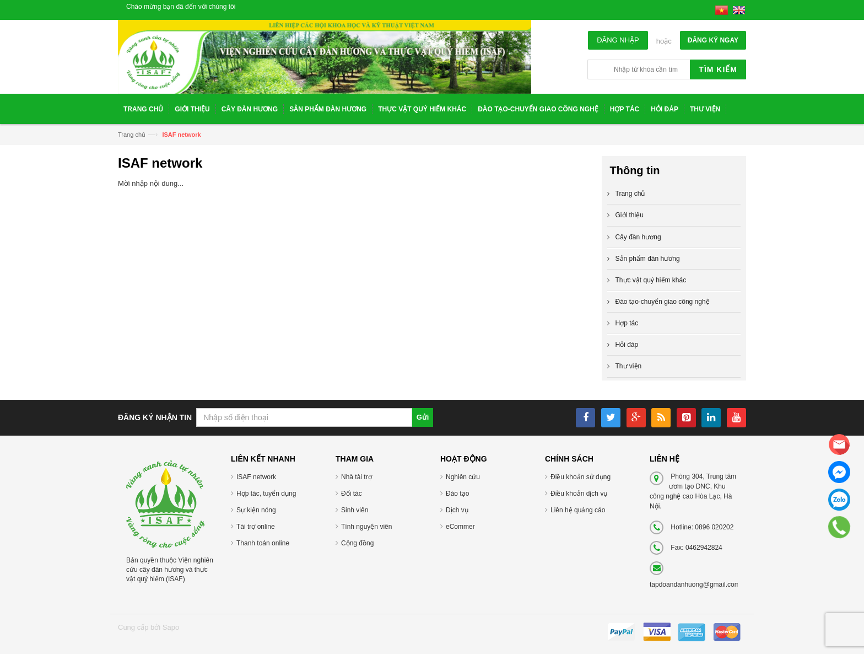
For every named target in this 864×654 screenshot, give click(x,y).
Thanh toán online (262, 543)
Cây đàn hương (638, 237)
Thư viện (628, 366)
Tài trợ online (255, 526)
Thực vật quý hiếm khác (651, 280)
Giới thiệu (629, 215)
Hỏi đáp (627, 345)
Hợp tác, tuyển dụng (266, 493)
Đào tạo (457, 493)
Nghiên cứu (463, 477)
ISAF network (256, 477)
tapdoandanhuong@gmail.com (695, 584)
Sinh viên (354, 510)
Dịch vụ (457, 510)
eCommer (460, 526)
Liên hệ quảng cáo (577, 510)
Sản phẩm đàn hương (647, 258)
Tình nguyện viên (366, 526)
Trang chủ (131, 134)
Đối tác (351, 493)
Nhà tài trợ (356, 477)
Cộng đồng (357, 543)
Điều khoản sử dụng (580, 477)
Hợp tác (627, 323)
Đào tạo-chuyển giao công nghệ (662, 301)
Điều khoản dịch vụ (578, 493)
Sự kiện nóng (256, 510)
